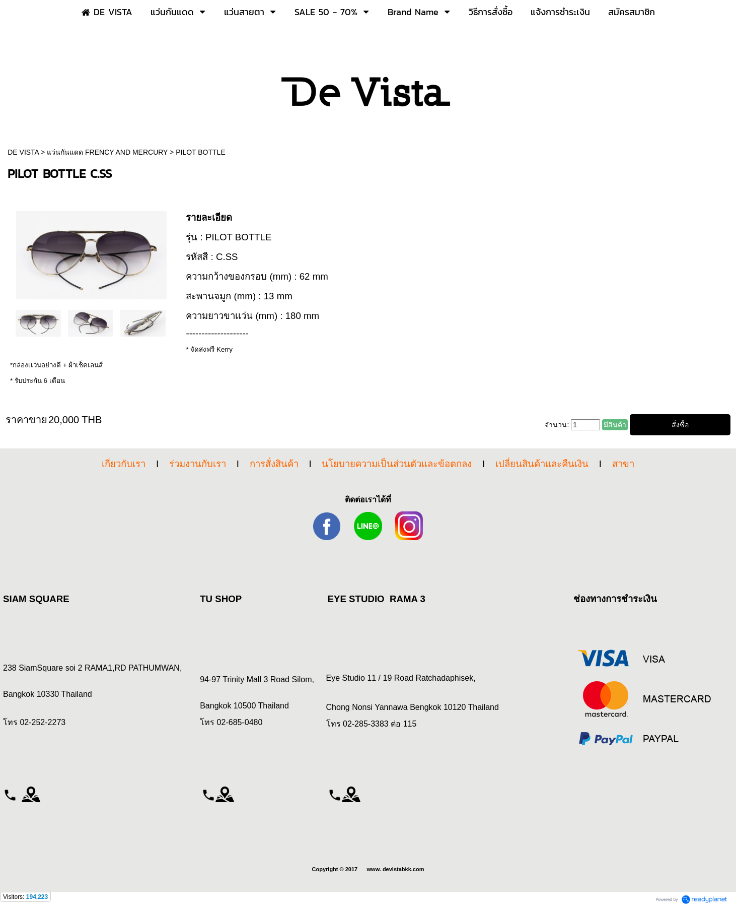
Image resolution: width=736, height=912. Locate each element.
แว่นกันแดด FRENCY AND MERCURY (107, 152)
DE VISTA (24, 152)
